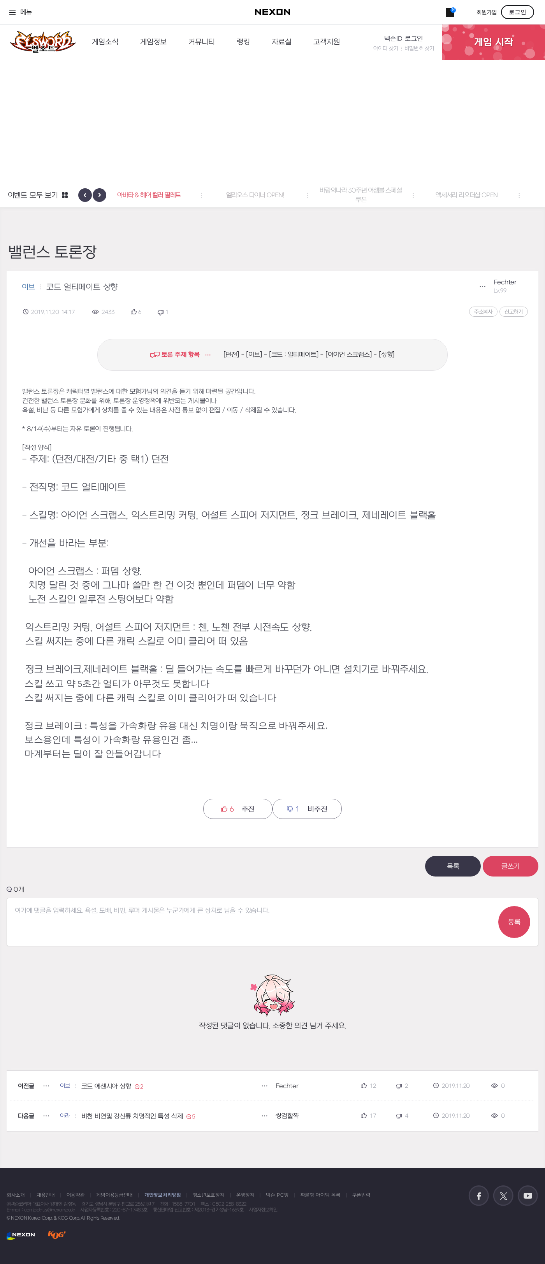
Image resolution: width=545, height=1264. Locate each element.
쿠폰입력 (361, 1195)
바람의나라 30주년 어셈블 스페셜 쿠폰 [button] (378, 195)
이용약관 (76, 1195)
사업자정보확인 (263, 1210)
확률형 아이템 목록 (321, 1195)
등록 (514, 922)
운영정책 (245, 1195)
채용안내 (46, 1195)
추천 (238, 809)
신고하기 (514, 312)
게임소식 (105, 42)
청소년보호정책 (209, 1195)
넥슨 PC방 (277, 1195)
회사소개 (16, 1195)
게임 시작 (493, 42)
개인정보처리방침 (162, 1195)
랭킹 (243, 42)
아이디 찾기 (385, 48)
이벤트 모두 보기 (33, 195)
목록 (453, 866)
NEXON (21, 1235)
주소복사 (483, 312)
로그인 (517, 12)
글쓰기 (510, 866)
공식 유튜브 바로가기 (527, 1195)
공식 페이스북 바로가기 (478, 1195)
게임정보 (153, 42)
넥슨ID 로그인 (403, 38)
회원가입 (486, 12)
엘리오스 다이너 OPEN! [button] (272, 195)
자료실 (282, 42)
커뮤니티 (201, 42)
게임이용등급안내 (114, 1195)
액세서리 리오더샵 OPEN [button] (484, 195)
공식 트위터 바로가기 (503, 1195)
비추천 (307, 809)
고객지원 (326, 42)
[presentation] (85, 195)
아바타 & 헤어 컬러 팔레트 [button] (167, 195)
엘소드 (40, 42)
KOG (57, 1235)
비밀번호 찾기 (419, 48)
